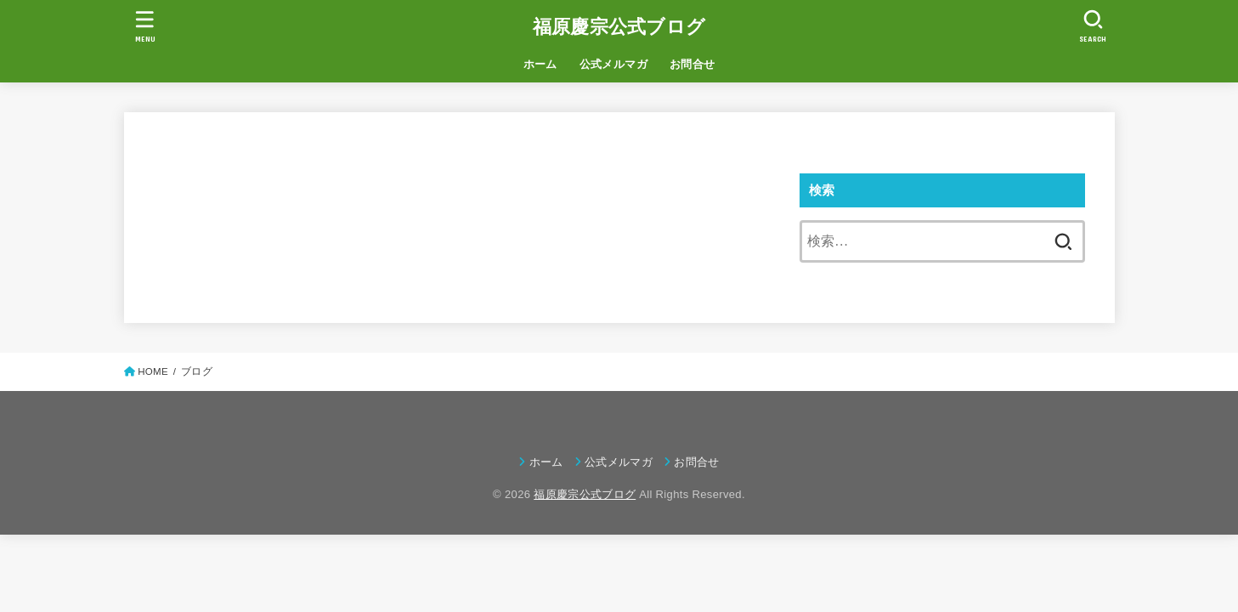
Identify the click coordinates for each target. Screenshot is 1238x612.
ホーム (540, 64)
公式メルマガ (613, 64)
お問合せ (692, 64)
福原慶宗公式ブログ (619, 26)
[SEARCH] (1093, 26)
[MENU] (144, 26)
